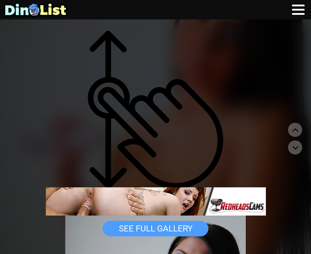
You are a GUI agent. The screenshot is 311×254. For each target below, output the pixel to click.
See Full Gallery (156, 229)
